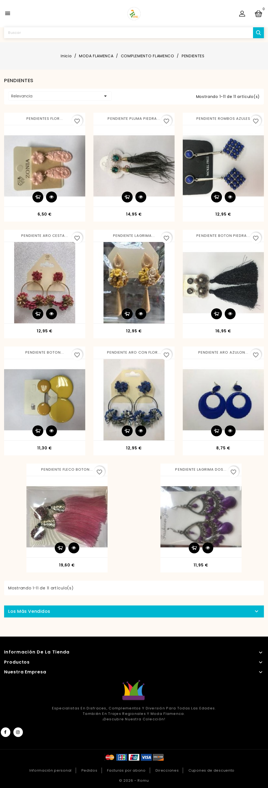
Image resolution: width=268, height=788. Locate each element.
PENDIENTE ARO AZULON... (223, 352)
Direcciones (167, 770)
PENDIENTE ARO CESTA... (44, 235)
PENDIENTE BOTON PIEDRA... (223, 235)
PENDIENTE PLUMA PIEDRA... (134, 118)
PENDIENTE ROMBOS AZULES (223, 118)
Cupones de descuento (211, 770)
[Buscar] (134, 32)
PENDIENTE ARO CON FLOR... (134, 352)
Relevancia (60, 96)
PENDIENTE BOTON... (44, 352)
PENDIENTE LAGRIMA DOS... (201, 469)
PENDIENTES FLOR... (44, 118)
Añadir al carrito (37, 197)
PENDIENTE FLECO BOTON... (67, 469)
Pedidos (89, 770)
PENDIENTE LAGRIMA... (134, 235)
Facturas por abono (126, 770)
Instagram (18, 732)
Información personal (50, 770)
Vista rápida (51, 197)
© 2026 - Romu (134, 780)
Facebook (5, 732)
